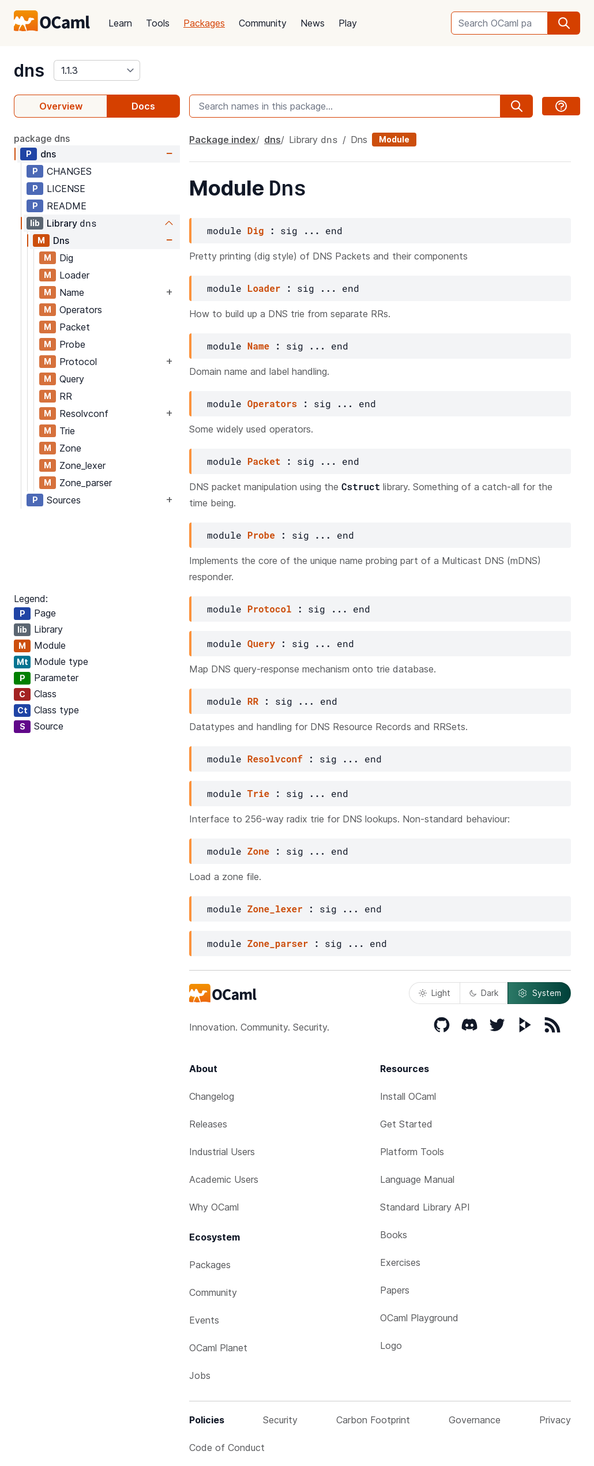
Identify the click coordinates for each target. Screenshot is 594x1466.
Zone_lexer (82, 465)
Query (71, 379)
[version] (97, 70)
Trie (67, 431)
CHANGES (69, 171)
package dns (42, 138)
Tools (158, 23)
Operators (80, 309)
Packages (204, 23)
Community (263, 23)
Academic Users (223, 1179)
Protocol (78, 361)
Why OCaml (214, 1207)
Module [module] (394, 139)
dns (29, 70)
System (539, 993)
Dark (483, 993)
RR (65, 396)
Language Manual (417, 1179)
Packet (74, 327)
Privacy (555, 1420)
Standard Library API (425, 1207)
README (67, 206)
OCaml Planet (218, 1348)
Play (348, 23)
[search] (564, 23)
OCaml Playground (419, 1318)
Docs (143, 106)
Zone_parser (85, 482)
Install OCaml (408, 1096)
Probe (72, 344)
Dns (61, 240)
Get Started (406, 1124)
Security (280, 1420)
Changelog (211, 1096)
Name (71, 292)
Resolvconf (83, 413)
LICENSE (66, 188)
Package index (222, 139)
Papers (394, 1290)
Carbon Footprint (373, 1420)
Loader (74, 275)
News (312, 23)
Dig (66, 258)
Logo (391, 1345)
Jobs (199, 1375)
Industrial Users (222, 1151)
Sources (64, 500)
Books (393, 1235)
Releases (208, 1124)
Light (434, 993)
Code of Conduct (227, 1447)
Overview (60, 106)
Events (204, 1320)
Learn (120, 23)
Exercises (400, 1262)
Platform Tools (412, 1151)
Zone (70, 448)
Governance (475, 1420)
